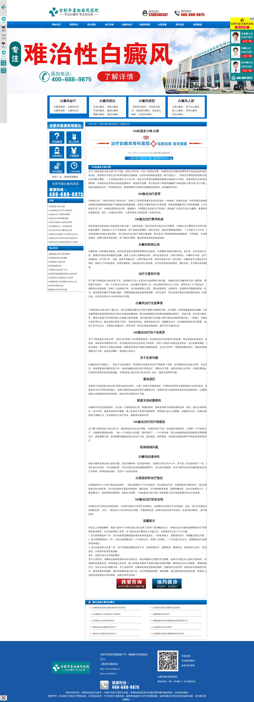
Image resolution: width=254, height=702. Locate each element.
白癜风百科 (124, 124)
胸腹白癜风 (98, 114)
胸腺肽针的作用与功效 (57, 289)
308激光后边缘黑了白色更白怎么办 (63, 234)
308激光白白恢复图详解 (58, 218)
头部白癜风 (98, 107)
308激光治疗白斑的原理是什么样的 (63, 242)
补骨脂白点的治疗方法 (57, 270)
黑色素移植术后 (55, 266)
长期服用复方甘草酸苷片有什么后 (62, 282)
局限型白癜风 (139, 107)
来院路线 (197, 24)
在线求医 (4, 62)
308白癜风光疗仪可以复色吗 (60, 210)
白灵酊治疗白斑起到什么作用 (60, 278)
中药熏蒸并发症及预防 (57, 258)
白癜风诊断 (59, 110)
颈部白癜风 (112, 107)
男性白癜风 (191, 110)
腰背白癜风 (112, 114)
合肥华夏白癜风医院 (108, 124)
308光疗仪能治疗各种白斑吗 (60, 222)
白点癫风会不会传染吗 (162, 627)
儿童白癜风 (177, 107)
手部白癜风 (98, 110)
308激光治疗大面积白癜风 (59, 214)
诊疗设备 (109, 24)
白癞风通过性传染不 (161, 614)
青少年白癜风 (192, 107)
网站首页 (56, 24)
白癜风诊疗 (127, 24)
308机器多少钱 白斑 (56, 206)
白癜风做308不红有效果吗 (59, 254)
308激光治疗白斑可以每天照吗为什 (63, 238)
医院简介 (74, 24)
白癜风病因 (59, 107)
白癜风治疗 (73, 110)
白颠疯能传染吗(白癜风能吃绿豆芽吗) (168, 633)
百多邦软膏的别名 (56, 286)
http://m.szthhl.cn (108, 673)
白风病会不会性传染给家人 (103, 621)
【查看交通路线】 (109, 664)
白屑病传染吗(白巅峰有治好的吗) (166, 608)
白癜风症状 (73, 107)
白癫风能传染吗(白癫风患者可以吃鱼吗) (109, 608)
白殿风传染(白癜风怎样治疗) (104, 627)
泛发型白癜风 (145, 114)
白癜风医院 (144, 24)
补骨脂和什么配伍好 (56, 262)
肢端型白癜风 (143, 110)
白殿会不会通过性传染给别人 (104, 633)
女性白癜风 (177, 114)
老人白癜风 (177, 110)
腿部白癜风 (112, 110)
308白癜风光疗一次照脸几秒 (60, 226)
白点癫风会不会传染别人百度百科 (106, 614)
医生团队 (91, 24)
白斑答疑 (162, 24)
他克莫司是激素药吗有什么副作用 (62, 274)
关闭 (252, 19)
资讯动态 (179, 24)
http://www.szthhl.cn (110, 668)
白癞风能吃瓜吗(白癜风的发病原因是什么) (170, 621)
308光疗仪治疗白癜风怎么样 (60, 230)
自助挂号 (4, 70)
